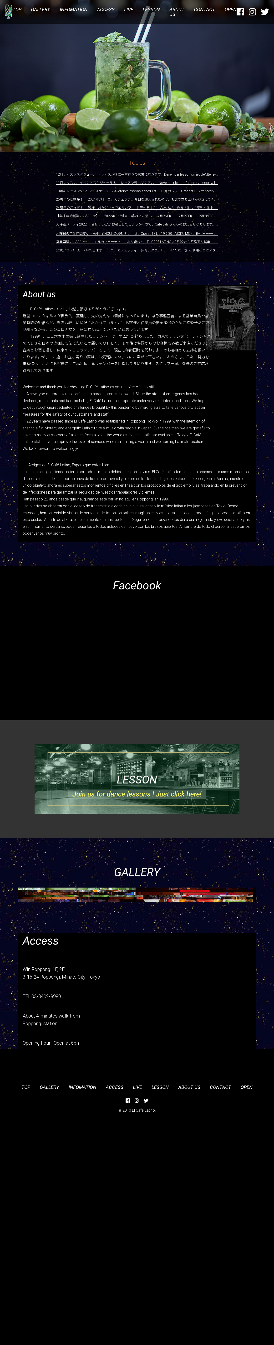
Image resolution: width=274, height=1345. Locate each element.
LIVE (128, 9)
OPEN (231, 9)
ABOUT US (176, 12)
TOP (17, 9)
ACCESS (106, 9)
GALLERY (40, 9)
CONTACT (204, 9)
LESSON (151, 9)
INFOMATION (73, 9)
